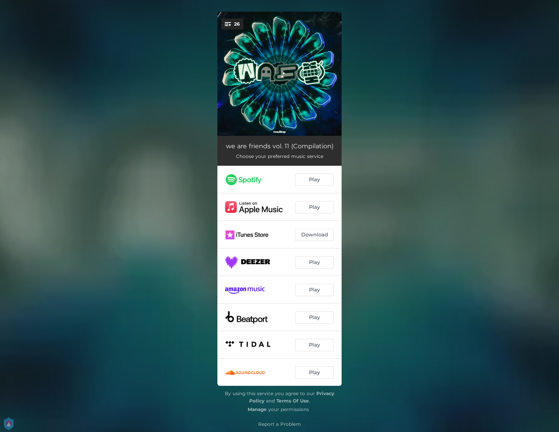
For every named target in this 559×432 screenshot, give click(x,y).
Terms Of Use (292, 401)
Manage (257, 409)
